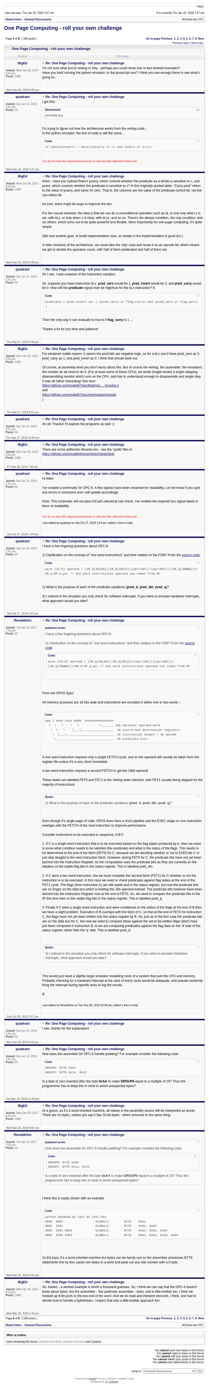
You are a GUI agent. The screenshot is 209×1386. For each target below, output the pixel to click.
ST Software (111, 1381)
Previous (167, 38)
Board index (13, 19)
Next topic (198, 43)
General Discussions (37, 19)
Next (201, 38)
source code (190, 555)
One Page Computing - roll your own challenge (63, 28)
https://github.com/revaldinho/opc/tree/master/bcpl (78, 454)
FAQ (200, 6)
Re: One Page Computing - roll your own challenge (84, 63)
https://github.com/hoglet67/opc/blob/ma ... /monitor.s (80, 385)
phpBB (92, 1378)
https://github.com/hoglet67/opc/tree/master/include (79, 395)
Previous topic (180, 43)
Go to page (153, 38)
